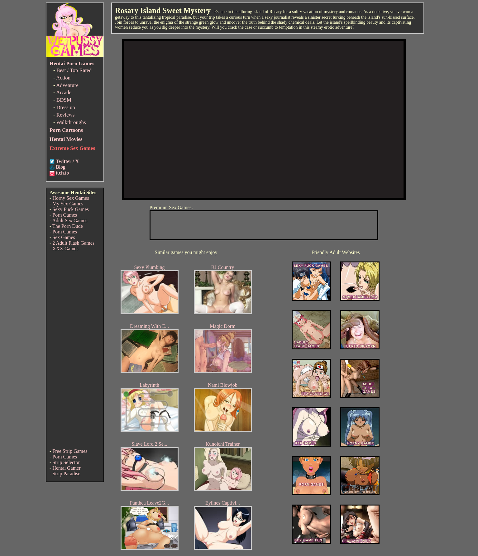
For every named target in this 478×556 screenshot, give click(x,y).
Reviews (65, 115)
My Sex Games (67, 203)
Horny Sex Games (70, 198)
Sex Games (63, 237)
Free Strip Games (69, 451)
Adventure (67, 85)
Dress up (65, 107)
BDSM (63, 100)
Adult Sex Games (69, 220)
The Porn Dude (67, 226)
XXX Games (65, 248)
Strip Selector (66, 462)
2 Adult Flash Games (73, 243)
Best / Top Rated (74, 70)
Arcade (63, 92)
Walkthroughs (71, 122)
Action (63, 78)
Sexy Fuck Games (70, 209)
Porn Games (64, 215)
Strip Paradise (66, 473)
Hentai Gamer (66, 468)
